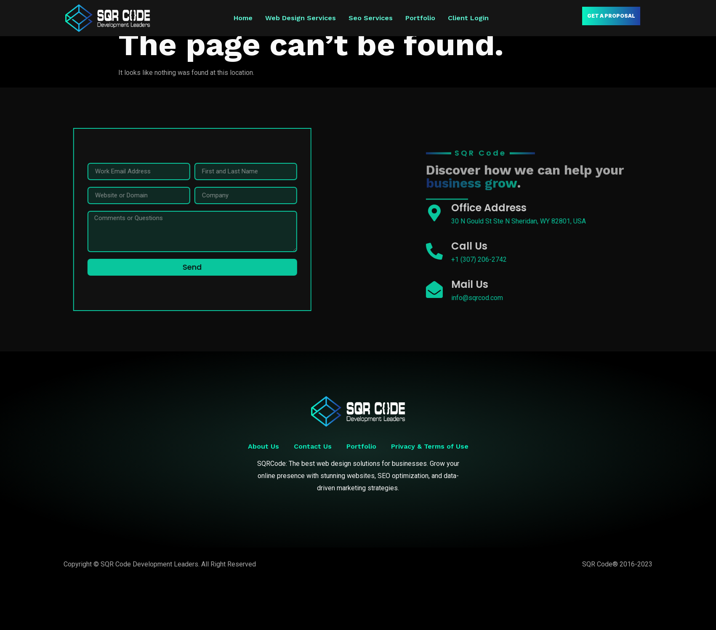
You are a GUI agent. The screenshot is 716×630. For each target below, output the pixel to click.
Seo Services (371, 18)
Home (243, 18)
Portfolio (420, 18)
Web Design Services (300, 18)
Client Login (468, 18)
